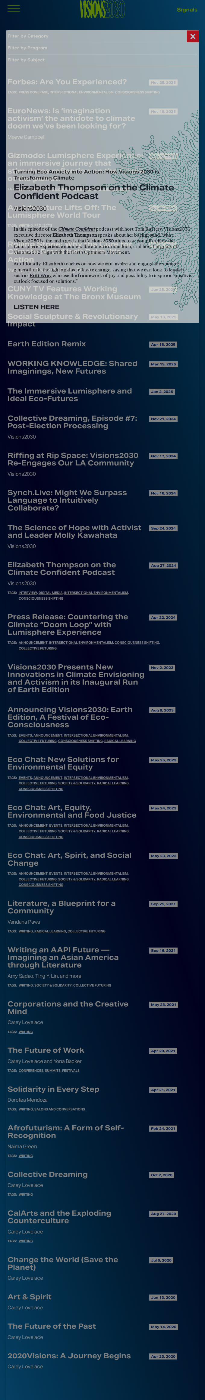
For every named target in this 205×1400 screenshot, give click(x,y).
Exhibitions (29, 189)
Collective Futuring (38, 648)
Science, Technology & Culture (101, 189)
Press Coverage (33, 92)
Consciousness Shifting (137, 92)
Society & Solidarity (77, 783)
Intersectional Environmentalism (82, 92)
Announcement (33, 642)
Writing (26, 225)
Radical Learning (120, 741)
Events (25, 735)
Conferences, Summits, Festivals (49, 1070)
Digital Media (51, 593)
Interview (28, 593)
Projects (43, 225)
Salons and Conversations (59, 1109)
